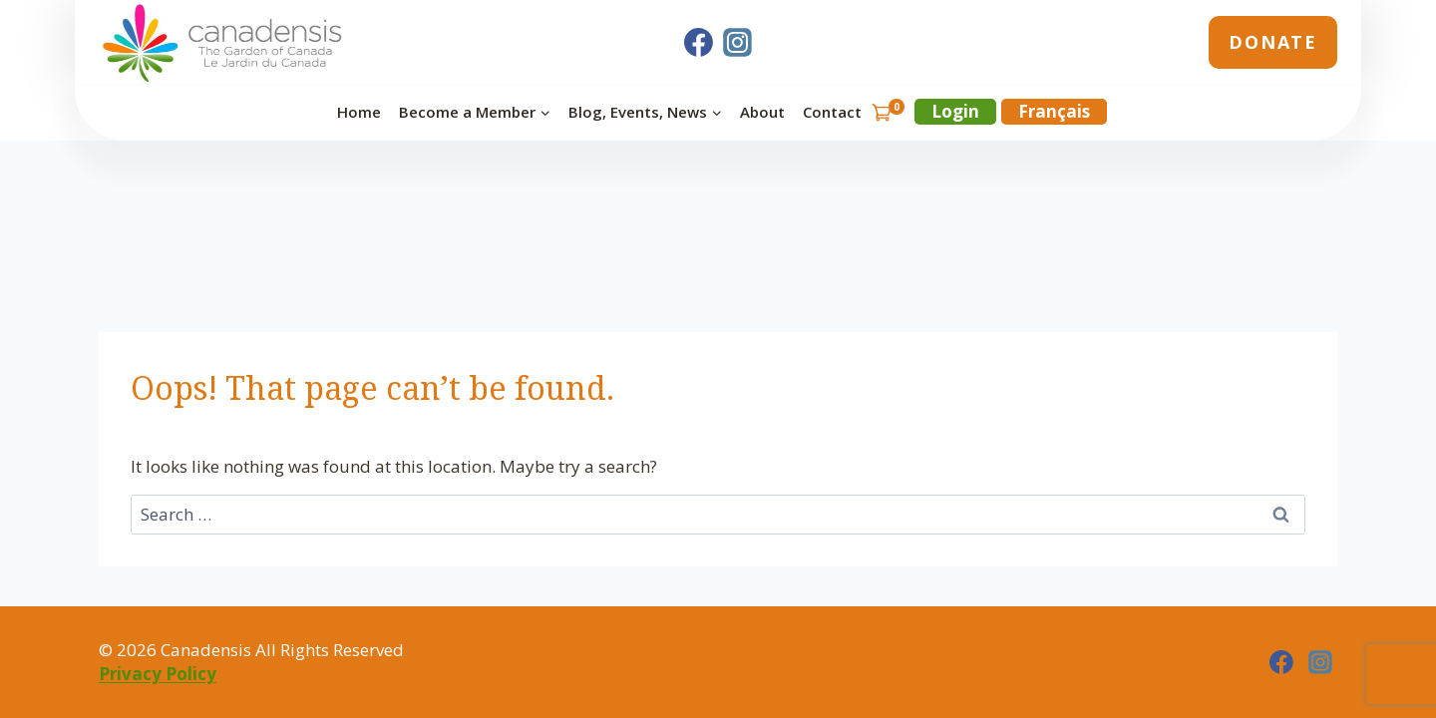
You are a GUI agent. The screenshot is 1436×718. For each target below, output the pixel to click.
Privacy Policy (157, 673)
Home (359, 112)
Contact (832, 112)
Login (955, 111)
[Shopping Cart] (887, 112)
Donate (1273, 42)
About (762, 112)
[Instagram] (738, 43)
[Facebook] (698, 43)
